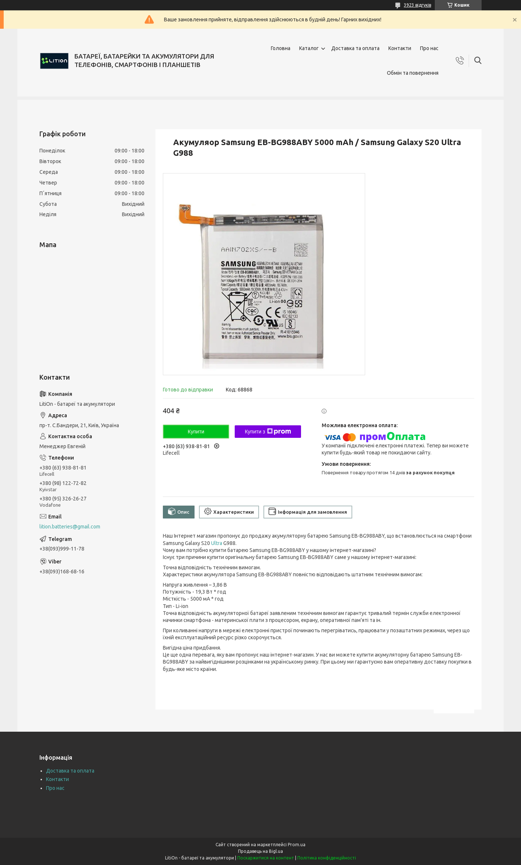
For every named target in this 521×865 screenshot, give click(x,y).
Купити (196, 432)
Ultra (216, 543)
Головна (280, 48)
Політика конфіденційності (326, 857)
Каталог (309, 48)
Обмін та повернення (412, 73)
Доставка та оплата (355, 48)
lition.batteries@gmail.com (69, 527)
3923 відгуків (417, 5)
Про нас (429, 48)
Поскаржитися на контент (265, 857)
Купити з (268, 431)
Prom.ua (296, 844)
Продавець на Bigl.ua (260, 851)
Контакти (399, 48)
